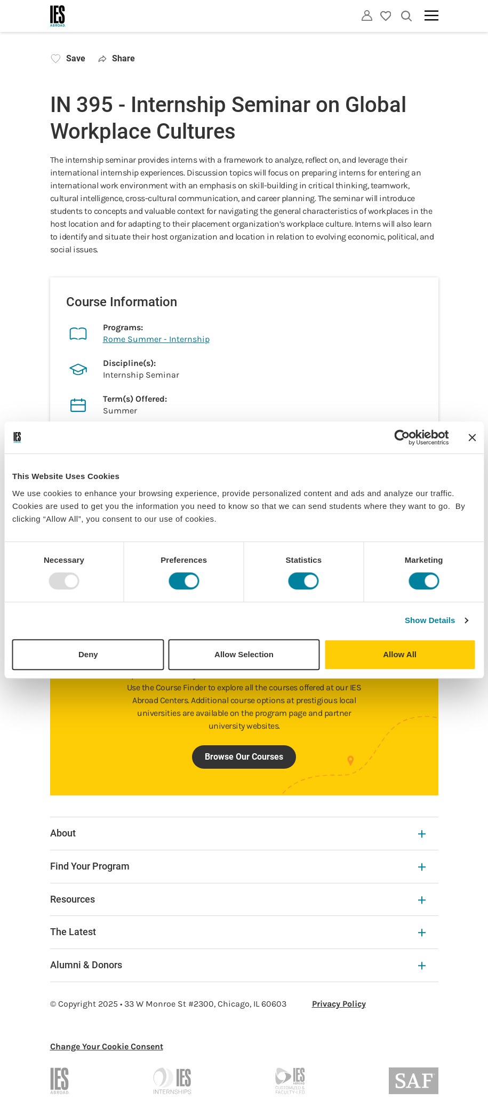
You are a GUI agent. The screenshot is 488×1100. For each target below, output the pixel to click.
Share (117, 58)
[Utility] (367, 15)
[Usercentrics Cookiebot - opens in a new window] (402, 437)
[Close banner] (472, 437)
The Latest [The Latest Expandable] (238, 931)
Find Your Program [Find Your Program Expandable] (238, 866)
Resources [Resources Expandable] (238, 899)
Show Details (430, 620)
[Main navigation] (431, 15)
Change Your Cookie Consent (106, 1046)
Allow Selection (244, 654)
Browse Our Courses (244, 757)
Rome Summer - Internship (156, 339)
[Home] (58, 16)
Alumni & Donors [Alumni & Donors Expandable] (238, 964)
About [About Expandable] (238, 833)
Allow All (400, 654)
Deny (88, 654)
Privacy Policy (339, 1004)
